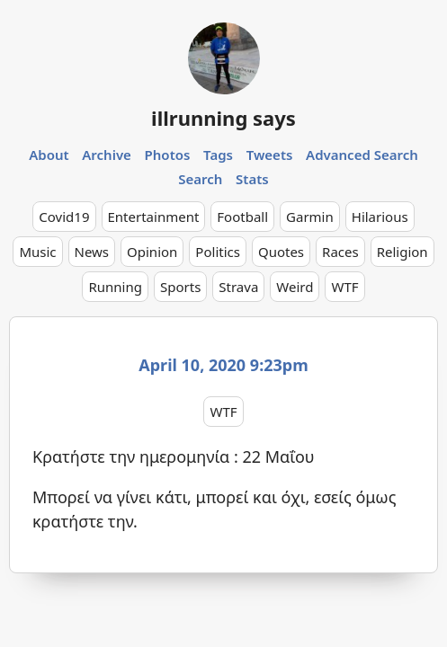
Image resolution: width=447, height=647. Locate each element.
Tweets (269, 155)
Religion (402, 252)
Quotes (281, 252)
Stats (252, 179)
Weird (294, 287)
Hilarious (380, 217)
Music (37, 252)
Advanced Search (362, 155)
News (92, 252)
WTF (344, 287)
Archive (106, 155)
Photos (168, 155)
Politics (217, 252)
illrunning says (223, 117)
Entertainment (154, 217)
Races (340, 252)
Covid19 (64, 217)
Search (200, 179)
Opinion (152, 252)
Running (115, 287)
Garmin (310, 217)
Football (242, 217)
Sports (180, 287)
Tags (218, 155)
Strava (238, 287)
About (48, 155)
